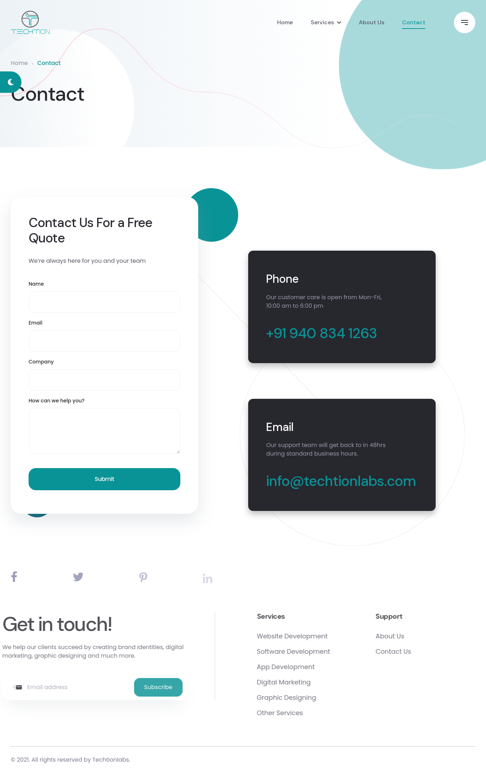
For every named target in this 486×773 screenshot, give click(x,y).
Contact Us (413, 651)
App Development (305, 666)
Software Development (313, 651)
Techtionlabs (110, 761)
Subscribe (139, 687)
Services (322, 22)
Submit (104, 479)
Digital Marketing (303, 682)
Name (36, 283)
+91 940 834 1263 (321, 333)
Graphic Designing (306, 697)
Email (35, 322)
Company (41, 361)
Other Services (299, 712)
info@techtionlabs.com (341, 481)
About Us (371, 22)
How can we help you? (57, 400)
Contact (413, 22)
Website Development (311, 636)
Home (285, 22)
